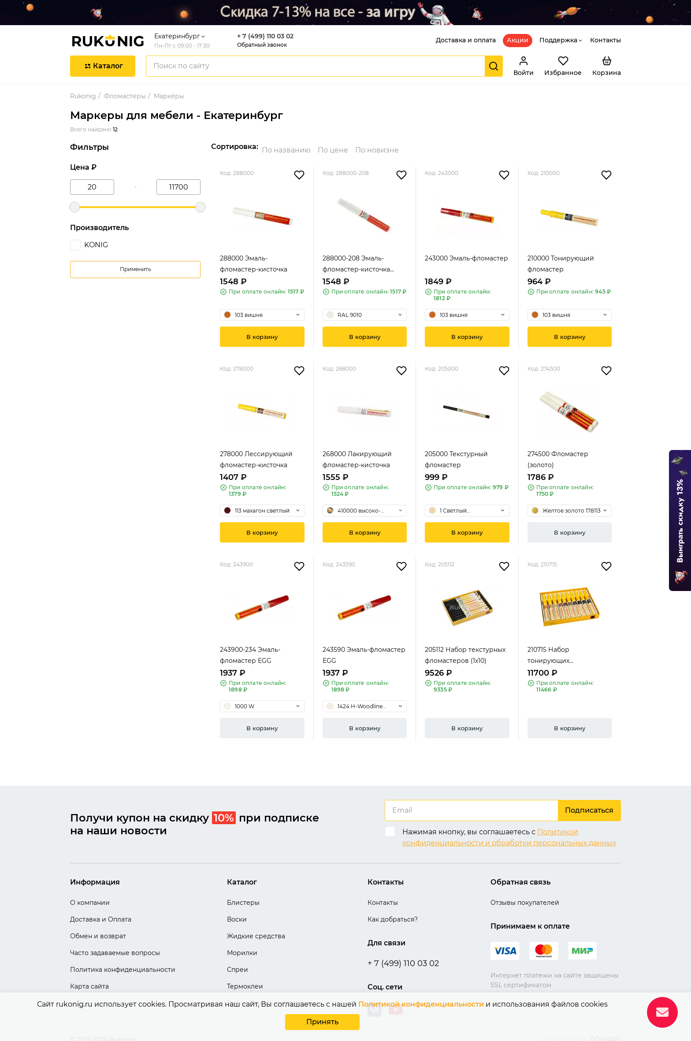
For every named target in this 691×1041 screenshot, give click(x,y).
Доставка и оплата (466, 40)
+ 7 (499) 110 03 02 (265, 36)
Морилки (242, 946)
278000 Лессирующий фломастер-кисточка (256, 452)
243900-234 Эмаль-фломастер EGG (250, 648)
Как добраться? (393, 912)
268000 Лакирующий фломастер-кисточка (357, 452)
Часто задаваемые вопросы (115, 946)
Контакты (605, 40)
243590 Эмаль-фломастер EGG (364, 648)
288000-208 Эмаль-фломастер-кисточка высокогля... (356, 257)
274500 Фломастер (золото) (558, 452)
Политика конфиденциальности (122, 963)
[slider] (74, 207)
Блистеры (243, 896)
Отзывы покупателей (524, 896)
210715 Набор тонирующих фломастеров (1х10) (558, 649)
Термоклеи (245, 979)
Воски (237, 912)
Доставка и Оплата (100, 912)
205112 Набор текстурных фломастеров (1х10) (465, 648)
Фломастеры (125, 96)
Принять (322, 1023)
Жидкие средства (256, 929)
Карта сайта (89, 979)
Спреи (237, 963)
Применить (135, 269)
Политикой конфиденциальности (421, 1006)
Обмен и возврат (98, 929)
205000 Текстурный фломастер (456, 452)
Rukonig (83, 96)
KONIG (96, 245)
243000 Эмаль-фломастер (466, 251)
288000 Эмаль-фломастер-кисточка (253, 256)
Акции (517, 40)
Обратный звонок (262, 44)
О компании (90, 896)
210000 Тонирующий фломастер (561, 256)
